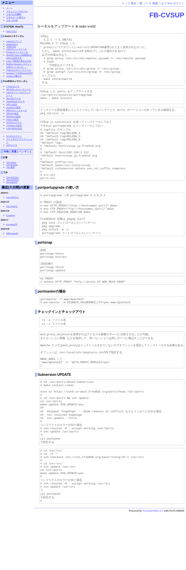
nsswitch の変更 (13, 107)
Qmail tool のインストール (18, 70)
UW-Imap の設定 (14, 125)
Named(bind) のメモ (15, 101)
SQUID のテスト (14, 122)
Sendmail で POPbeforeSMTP (19, 73)
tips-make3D (11, 182)
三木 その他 (12, 20)
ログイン (178, 3)
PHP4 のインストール (16, 110)
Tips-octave (11, 162)
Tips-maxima (12, 165)
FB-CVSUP (166, 15)
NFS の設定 (11, 104)
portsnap (45, 267)
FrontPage (10, 215)
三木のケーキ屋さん (15, 17)
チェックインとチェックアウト (62, 343)
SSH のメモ (11, 145)
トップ (126, 3)
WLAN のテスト (14, 136)
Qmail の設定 (12, 119)
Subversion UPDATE (54, 411)
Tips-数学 (10, 167)
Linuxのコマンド (14, 41)
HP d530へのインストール (18, 89)
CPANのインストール (16, 49)
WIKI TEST (11, 31)
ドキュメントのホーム (17, 11)
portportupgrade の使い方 (58, 206)
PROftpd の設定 (13, 116)
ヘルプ (163, 3)
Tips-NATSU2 (12, 177)
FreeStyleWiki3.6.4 (153, 566)
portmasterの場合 (52, 321)
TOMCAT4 (11, 46)
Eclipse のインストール (17, 52)
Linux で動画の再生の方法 (18, 61)
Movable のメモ (13, 98)
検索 (155, 3)
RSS (170, 3)
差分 (133, 3)
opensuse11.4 (12, 44)
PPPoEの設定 (12, 113)
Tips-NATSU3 (12, 180)
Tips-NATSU (12, 206)
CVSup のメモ (12, 86)
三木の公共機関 (13, 14)
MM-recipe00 (12, 233)
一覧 (140, 3)
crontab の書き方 (14, 76)
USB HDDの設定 (14, 128)
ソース (147, 3)
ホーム (9, 8)
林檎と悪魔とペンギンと (18, 151)
